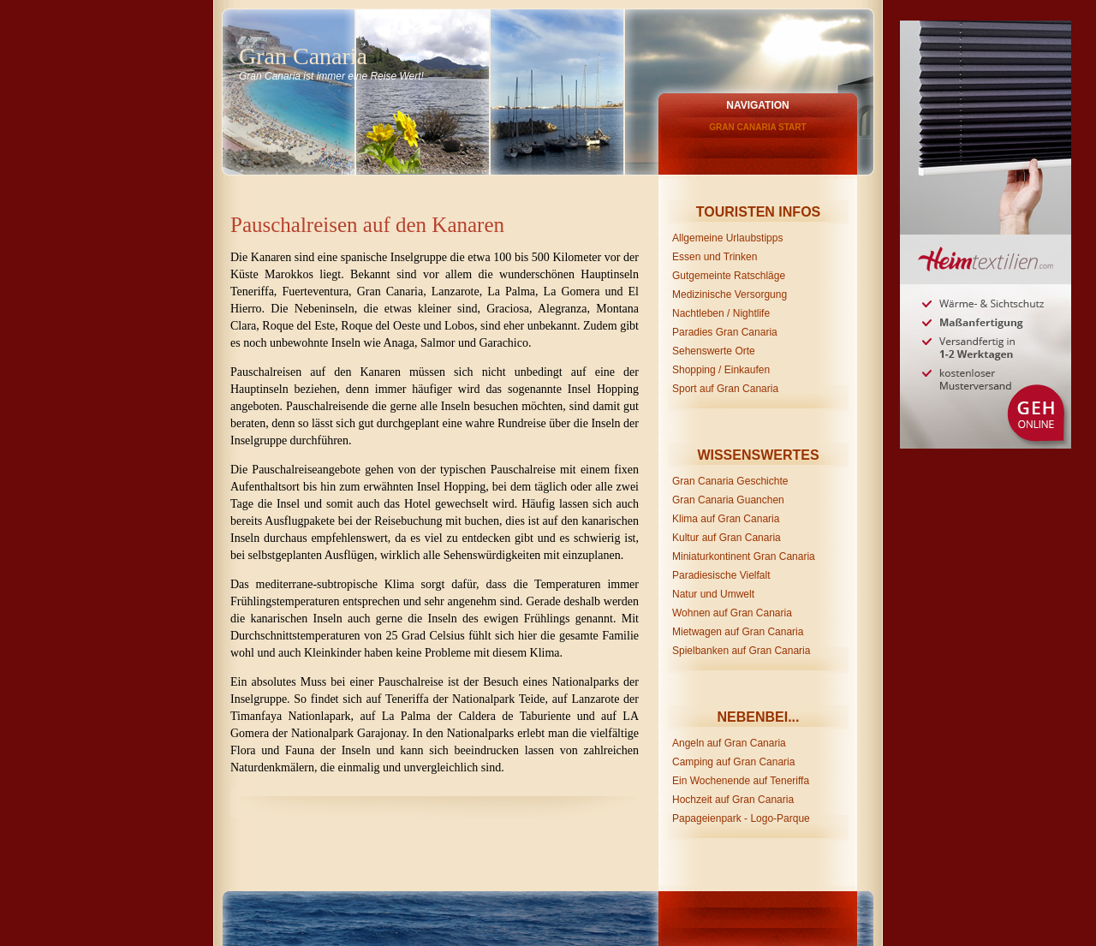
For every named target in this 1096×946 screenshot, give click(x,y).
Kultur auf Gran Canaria (726, 538)
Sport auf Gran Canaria (725, 389)
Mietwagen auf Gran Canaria (737, 632)
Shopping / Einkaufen (721, 370)
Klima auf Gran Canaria (725, 519)
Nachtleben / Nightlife (721, 313)
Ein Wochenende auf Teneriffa (740, 781)
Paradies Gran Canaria (724, 332)
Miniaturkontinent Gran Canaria (743, 556)
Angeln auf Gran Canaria (729, 743)
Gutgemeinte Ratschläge (728, 276)
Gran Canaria (303, 56)
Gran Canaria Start (757, 127)
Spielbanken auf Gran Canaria (741, 651)
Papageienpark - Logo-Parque (741, 818)
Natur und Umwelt (713, 594)
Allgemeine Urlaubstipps (727, 238)
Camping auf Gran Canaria (733, 762)
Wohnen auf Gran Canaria (732, 613)
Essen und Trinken (714, 257)
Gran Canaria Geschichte (730, 481)
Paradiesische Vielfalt (721, 575)
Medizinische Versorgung (729, 294)
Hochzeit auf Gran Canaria (733, 800)
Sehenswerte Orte (713, 351)
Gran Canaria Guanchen (728, 500)
